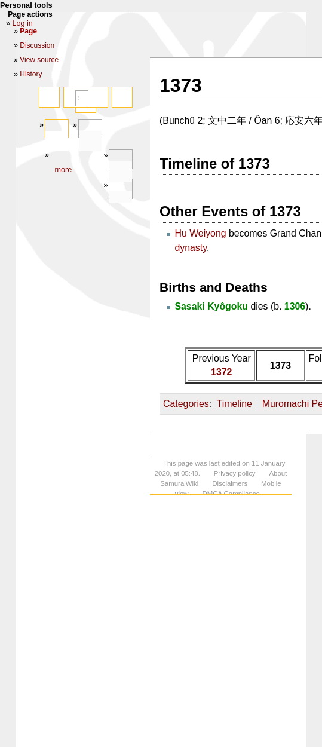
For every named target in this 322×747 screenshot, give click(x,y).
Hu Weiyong (200, 233)
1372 (221, 372)
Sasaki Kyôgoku (211, 306)
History (31, 74)
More (63, 170)
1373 (280, 365)
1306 (294, 306)
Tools (120, 171)
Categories (186, 404)
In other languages (120, 201)
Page (56, 141)
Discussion (37, 45)
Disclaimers (229, 483)
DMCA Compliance (230, 493)
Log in (23, 23)
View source (39, 60)
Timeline (234, 404)
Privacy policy (235, 473)
